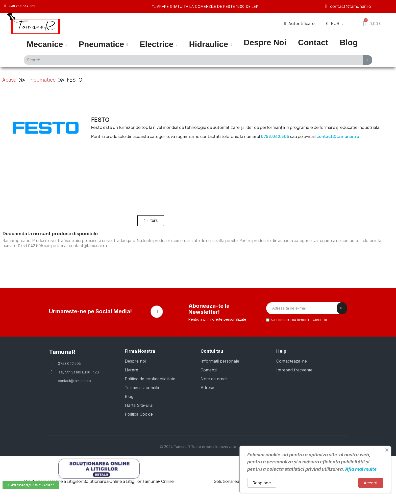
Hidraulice (210, 44)
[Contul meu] (299, 23)
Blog (349, 42)
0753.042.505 (275, 136)
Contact (313, 42)
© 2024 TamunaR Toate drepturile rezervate (198, 444)
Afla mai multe (361, 469)
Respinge (262, 483)
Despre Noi (265, 42)
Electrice (158, 44)
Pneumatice (103, 44)
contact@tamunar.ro (337, 136)
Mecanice (47, 44)
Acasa (9, 79)
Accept (371, 483)
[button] (150, 220)
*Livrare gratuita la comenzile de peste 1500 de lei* (205, 6)
